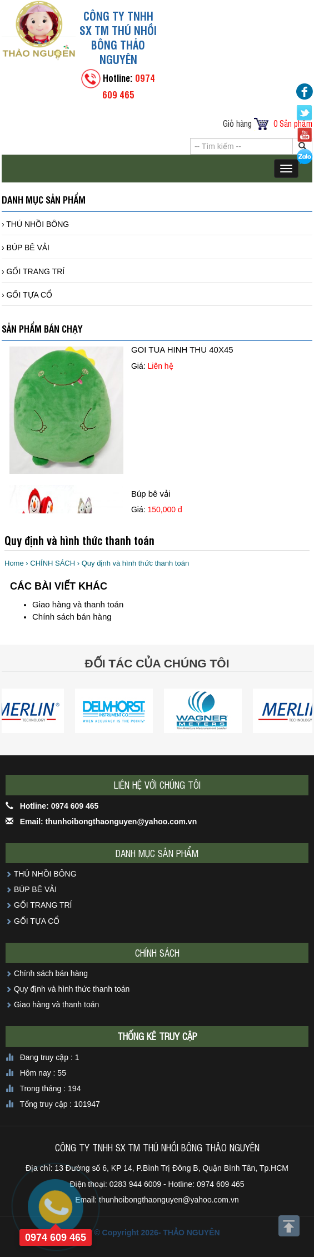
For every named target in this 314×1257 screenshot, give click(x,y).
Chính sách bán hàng (72, 616)
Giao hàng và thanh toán (77, 604)
